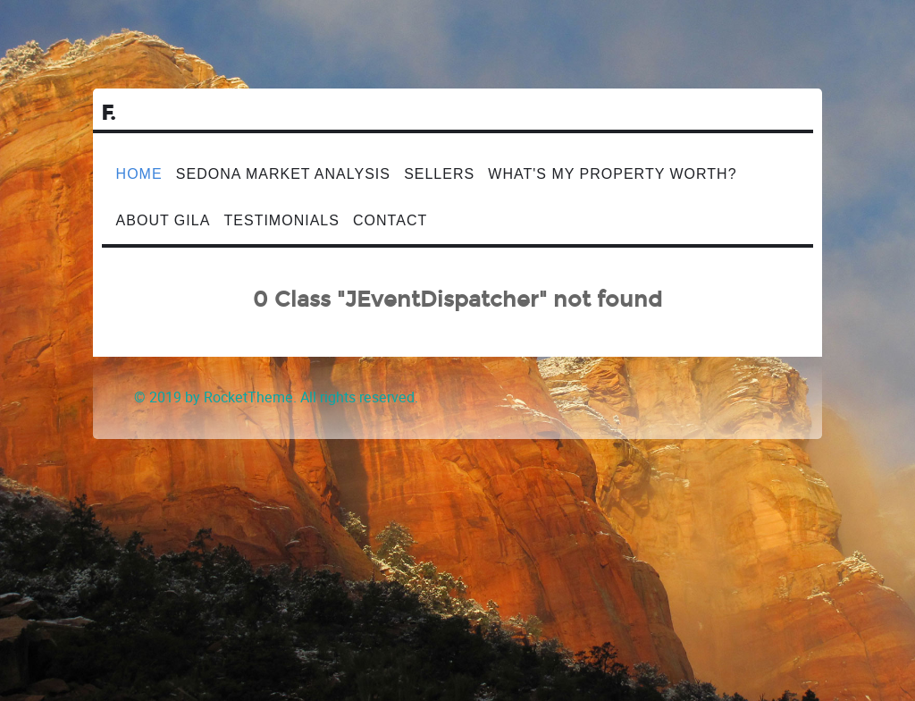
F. (109, 113)
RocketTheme (248, 397)
